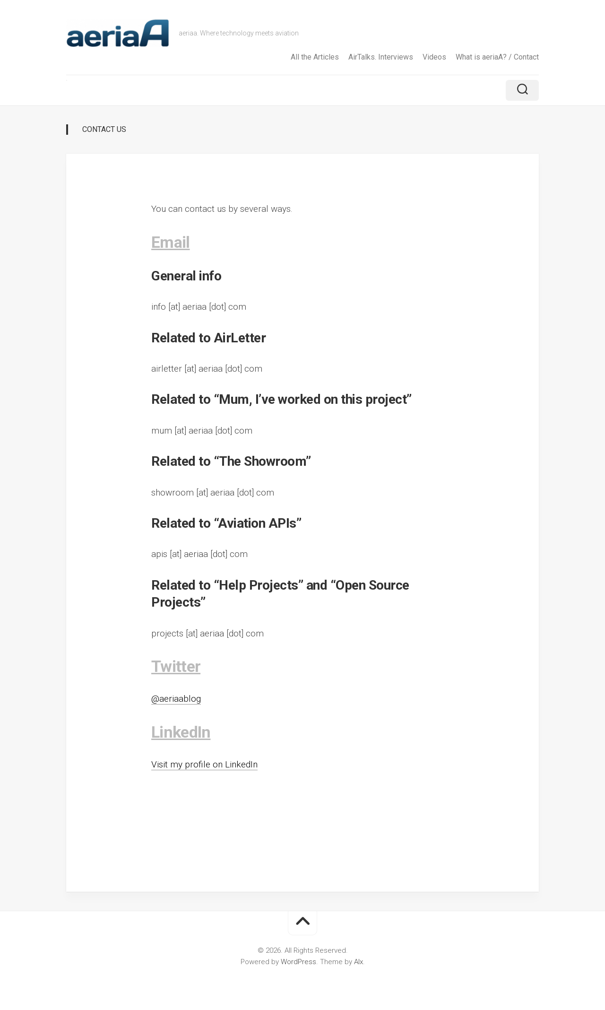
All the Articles (315, 56)
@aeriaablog (176, 698)
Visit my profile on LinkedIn (204, 764)
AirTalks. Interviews (380, 56)
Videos (434, 56)
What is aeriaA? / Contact (497, 56)
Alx (358, 962)
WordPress (298, 962)
